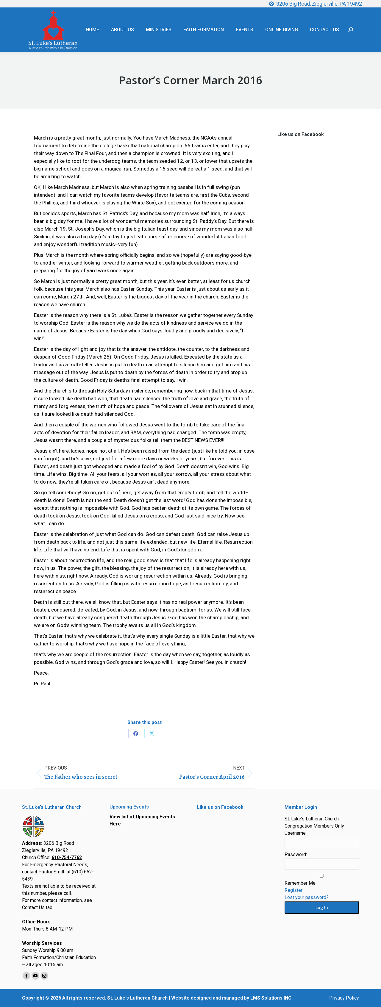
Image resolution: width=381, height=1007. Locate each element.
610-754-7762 (66, 857)
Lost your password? (307, 897)
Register (293, 890)
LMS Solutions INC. (271, 998)
